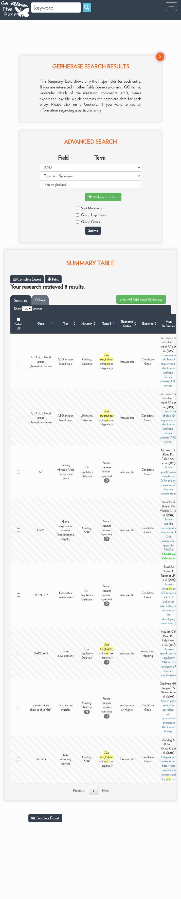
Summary (20, 300)
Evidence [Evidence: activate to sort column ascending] (147, 323)
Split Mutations (89, 208)
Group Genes (88, 222)
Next (105, 790)
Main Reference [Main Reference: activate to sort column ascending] (168, 324)
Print (53, 279)
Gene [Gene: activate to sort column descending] (40, 323)
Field (63, 157)
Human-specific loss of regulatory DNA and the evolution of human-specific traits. (168, 480)
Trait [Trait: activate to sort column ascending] (65, 323)
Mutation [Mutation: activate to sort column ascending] (86, 323)
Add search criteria (103, 197)
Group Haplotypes (91, 215)
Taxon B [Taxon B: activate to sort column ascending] (106, 323)
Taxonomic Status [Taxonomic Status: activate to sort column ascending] (127, 324)
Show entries (28, 308)
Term (99, 157)
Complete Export (27, 279)
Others (40, 300)
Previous (79, 790)
